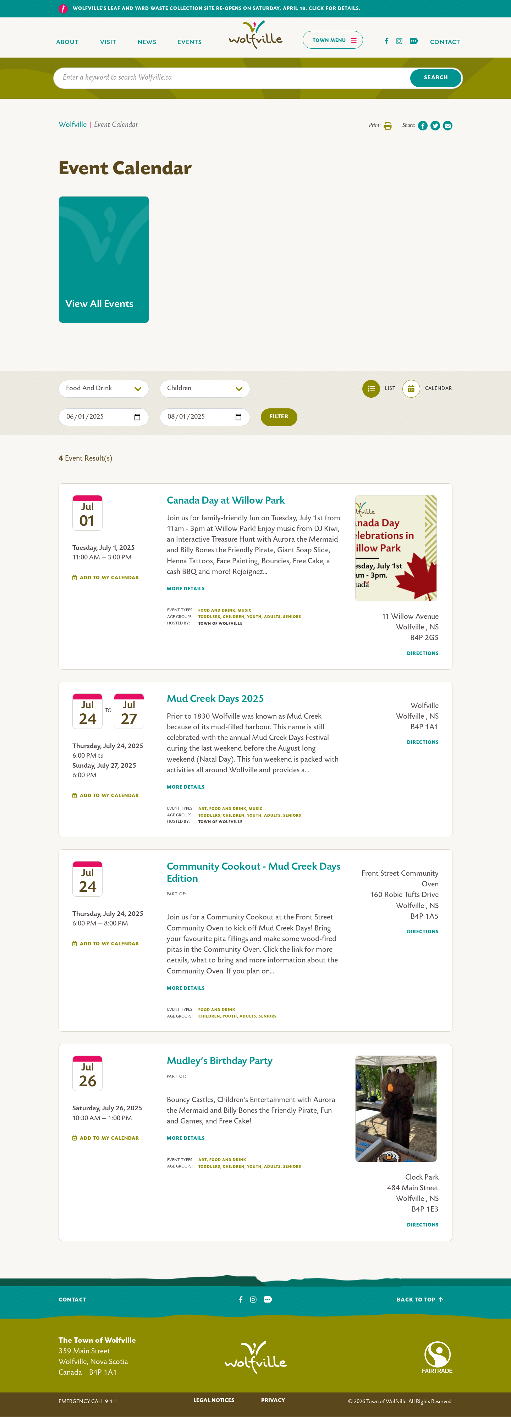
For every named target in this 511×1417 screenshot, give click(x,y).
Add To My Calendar (109, 578)
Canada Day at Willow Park (226, 501)
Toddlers (210, 617)
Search (436, 78)
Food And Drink (217, 610)
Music (245, 610)
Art (203, 809)
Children (234, 617)
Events (190, 42)
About (67, 42)
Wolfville (73, 125)
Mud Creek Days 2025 (215, 699)
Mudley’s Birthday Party (220, 1062)
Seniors (292, 617)
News (147, 42)
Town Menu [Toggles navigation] (335, 40)
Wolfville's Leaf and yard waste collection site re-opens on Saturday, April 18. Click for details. (217, 8)
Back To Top (420, 1300)
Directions (423, 653)
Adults (273, 617)
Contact (445, 42)
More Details (186, 589)
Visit (108, 42)
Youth (255, 617)
